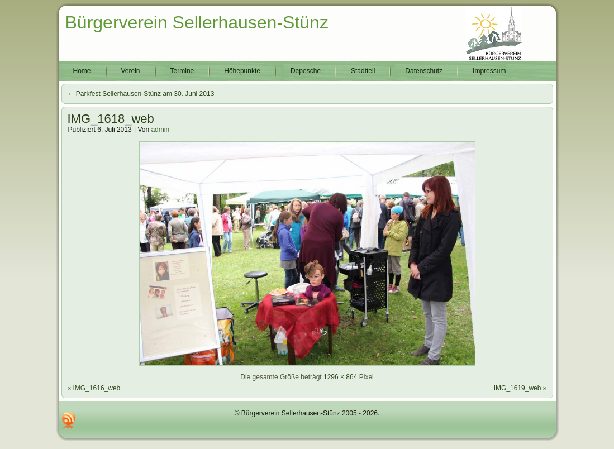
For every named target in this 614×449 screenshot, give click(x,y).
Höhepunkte (242, 71)
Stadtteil (363, 71)
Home (82, 71)
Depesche (306, 71)
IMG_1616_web (97, 388)
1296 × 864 (340, 377)
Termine (182, 71)
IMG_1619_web (517, 388)
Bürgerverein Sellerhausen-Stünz (197, 22)
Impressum (489, 71)
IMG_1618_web (111, 119)
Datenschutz (423, 71)
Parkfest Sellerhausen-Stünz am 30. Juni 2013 (141, 94)
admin (160, 129)
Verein (130, 71)
